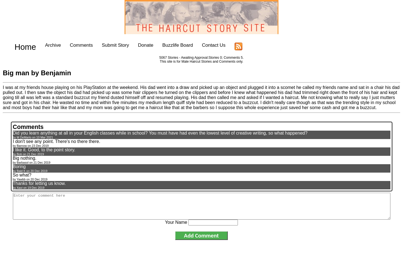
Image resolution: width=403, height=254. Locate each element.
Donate (137, 45)
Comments (72, 45)
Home (21, 45)
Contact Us (205, 45)
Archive (44, 45)
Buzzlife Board (168, 45)
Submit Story (106, 45)
